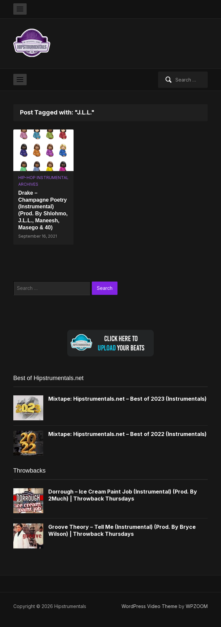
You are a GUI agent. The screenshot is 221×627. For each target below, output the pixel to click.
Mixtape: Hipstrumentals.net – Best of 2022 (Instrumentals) (127, 434)
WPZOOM (197, 606)
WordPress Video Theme (149, 606)
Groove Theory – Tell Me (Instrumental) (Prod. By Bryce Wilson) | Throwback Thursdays (122, 530)
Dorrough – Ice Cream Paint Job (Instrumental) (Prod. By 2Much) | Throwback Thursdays (122, 495)
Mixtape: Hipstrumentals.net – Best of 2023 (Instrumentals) (127, 398)
